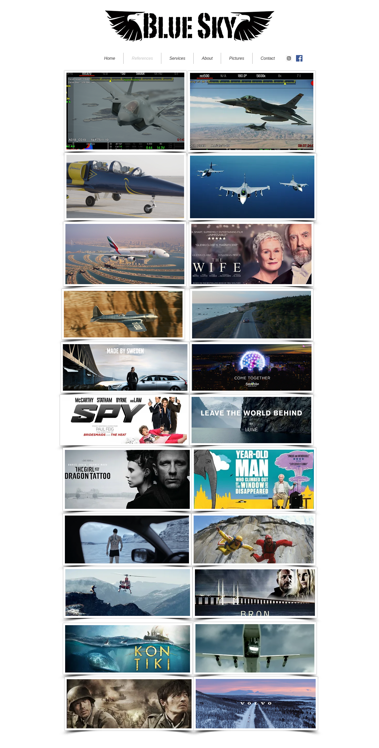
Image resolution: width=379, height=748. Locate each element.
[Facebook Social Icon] (299, 58)
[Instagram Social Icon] (289, 58)
